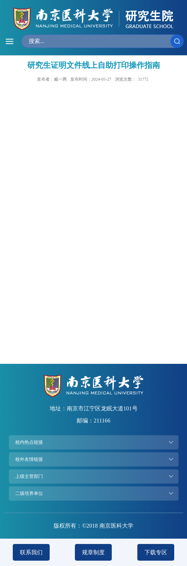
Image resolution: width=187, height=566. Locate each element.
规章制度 (93, 552)
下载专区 (155, 552)
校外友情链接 (29, 459)
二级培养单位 (29, 493)
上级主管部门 (29, 476)
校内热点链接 (29, 442)
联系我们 (31, 552)
